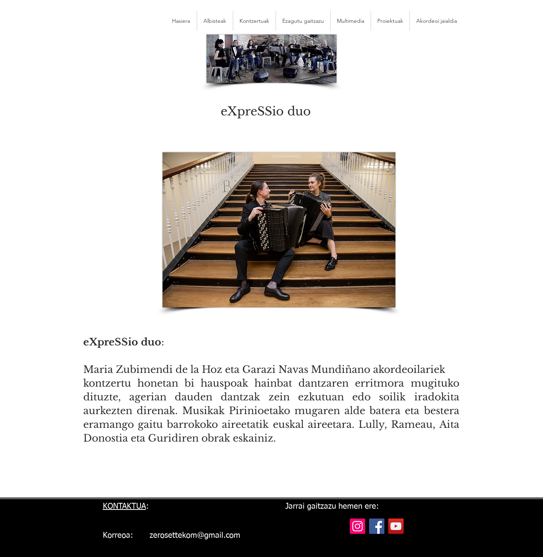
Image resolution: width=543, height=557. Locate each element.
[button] (436, 21)
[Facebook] (376, 526)
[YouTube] (396, 526)
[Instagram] (357, 526)
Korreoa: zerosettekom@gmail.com (171, 535)
